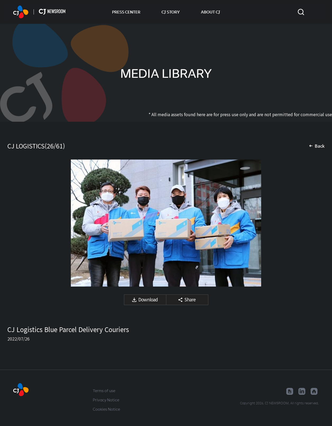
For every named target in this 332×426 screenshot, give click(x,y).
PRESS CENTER (126, 12)
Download (148, 299)
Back (320, 146)
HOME (20, 12)
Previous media (18, 223)
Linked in (302, 391)
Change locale (315, 11)
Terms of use (104, 390)
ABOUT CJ (210, 12)
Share (190, 299)
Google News (289, 391)
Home (314, 391)
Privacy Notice (106, 399)
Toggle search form (301, 12)
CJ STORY (171, 12)
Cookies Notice (106, 409)
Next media (314, 223)
